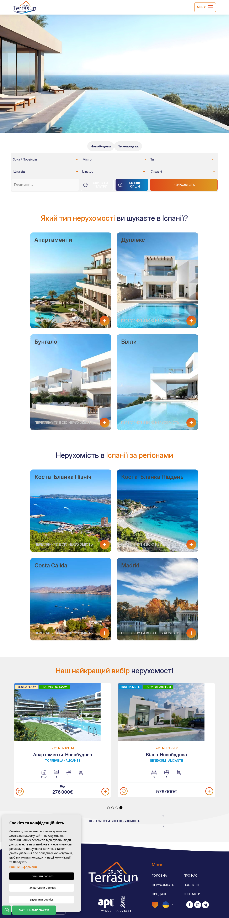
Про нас (190, 875)
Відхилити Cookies (41, 899)
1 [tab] (108, 808)
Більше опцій (129, 184)
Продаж (159, 894)
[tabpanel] (62, 740)
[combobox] (45, 159)
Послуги (191, 885)
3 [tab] (117, 808)
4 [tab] (121, 807)
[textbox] (46, 160)
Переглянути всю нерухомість (114, 821)
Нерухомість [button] (163, 885)
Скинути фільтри (95, 184)
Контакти (191, 894)
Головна (159, 875)
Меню (205, 7)
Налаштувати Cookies (41, 888)
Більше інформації (23, 868)
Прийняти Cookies (41, 877)
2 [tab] (112, 808)
